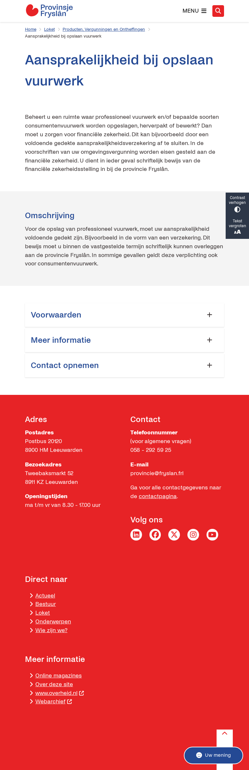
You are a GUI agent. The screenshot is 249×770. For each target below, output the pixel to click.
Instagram (193, 535)
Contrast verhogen (237, 204)
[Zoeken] (218, 11)
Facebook (155, 535)
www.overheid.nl (59, 693)
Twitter (174, 535)
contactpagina (158, 496)
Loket (49, 29)
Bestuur (45, 604)
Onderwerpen (53, 622)
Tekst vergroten (237, 227)
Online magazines (58, 676)
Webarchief (53, 701)
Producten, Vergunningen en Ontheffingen (104, 29)
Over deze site (54, 684)
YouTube (212, 535)
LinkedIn (136, 535)
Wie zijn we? (51, 630)
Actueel (45, 596)
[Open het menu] (195, 11)
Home (30, 29)
